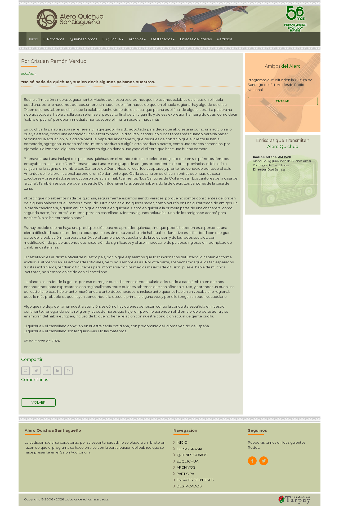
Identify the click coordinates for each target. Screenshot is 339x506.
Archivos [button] (137, 39)
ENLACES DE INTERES (195, 480)
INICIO (182, 442)
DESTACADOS (189, 486)
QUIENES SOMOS (192, 455)
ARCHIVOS (186, 467)
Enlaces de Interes (196, 39)
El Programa (53, 39)
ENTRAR (282, 101)
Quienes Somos (83, 39)
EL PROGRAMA (189, 449)
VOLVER (39, 402)
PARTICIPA (185, 474)
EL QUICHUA (187, 461)
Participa (224, 39)
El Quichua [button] (112, 39)
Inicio (35, 38)
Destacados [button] (163, 39)
